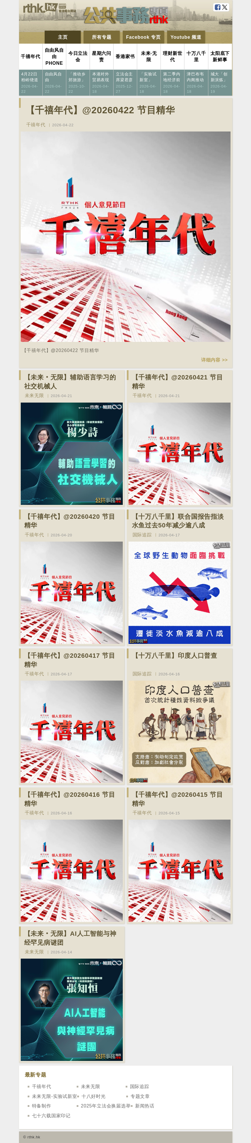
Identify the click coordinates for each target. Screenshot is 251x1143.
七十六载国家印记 (51, 1115)
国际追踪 (142, 534)
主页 (63, 37)
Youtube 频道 (186, 37)
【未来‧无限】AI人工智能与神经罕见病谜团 (70, 938)
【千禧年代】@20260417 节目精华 (69, 660)
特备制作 (41, 1105)
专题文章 (140, 1096)
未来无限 (34, 395)
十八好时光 (94, 1096)
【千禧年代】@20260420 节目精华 (69, 521)
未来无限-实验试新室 (54, 1096)
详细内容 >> (214, 359)
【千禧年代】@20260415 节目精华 (177, 799)
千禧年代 (36, 124)
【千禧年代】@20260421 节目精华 (177, 382)
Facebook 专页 (143, 37)
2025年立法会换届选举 (106, 1105)
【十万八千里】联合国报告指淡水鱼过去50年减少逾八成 (178, 521)
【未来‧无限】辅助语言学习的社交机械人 (70, 382)
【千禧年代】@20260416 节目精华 (69, 799)
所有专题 (101, 37)
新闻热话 (144, 1105)
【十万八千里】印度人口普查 (174, 655)
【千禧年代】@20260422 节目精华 (100, 110)
